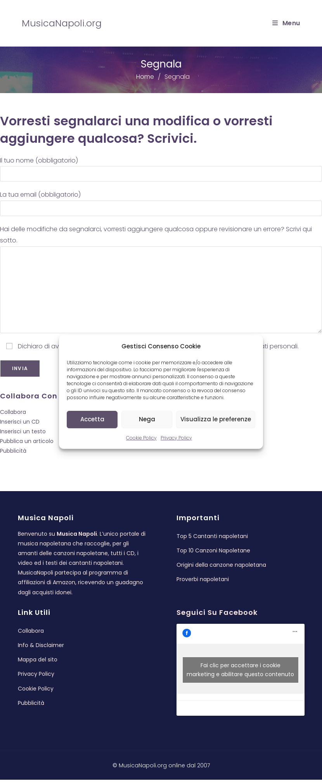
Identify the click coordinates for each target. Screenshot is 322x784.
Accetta (92, 419)
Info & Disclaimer (41, 649)
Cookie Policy (141, 437)
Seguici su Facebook (217, 616)
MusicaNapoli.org (62, 23)
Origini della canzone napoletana (221, 569)
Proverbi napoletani (203, 583)
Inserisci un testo (23, 431)
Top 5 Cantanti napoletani (212, 540)
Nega (147, 419)
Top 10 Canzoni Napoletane (213, 554)
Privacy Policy (176, 437)
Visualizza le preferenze (215, 419)
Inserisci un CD (20, 422)
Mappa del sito (37, 664)
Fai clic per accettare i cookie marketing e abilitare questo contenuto (240, 673)
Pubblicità (13, 451)
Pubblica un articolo (27, 441)
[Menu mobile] (286, 23)
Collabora (13, 412)
